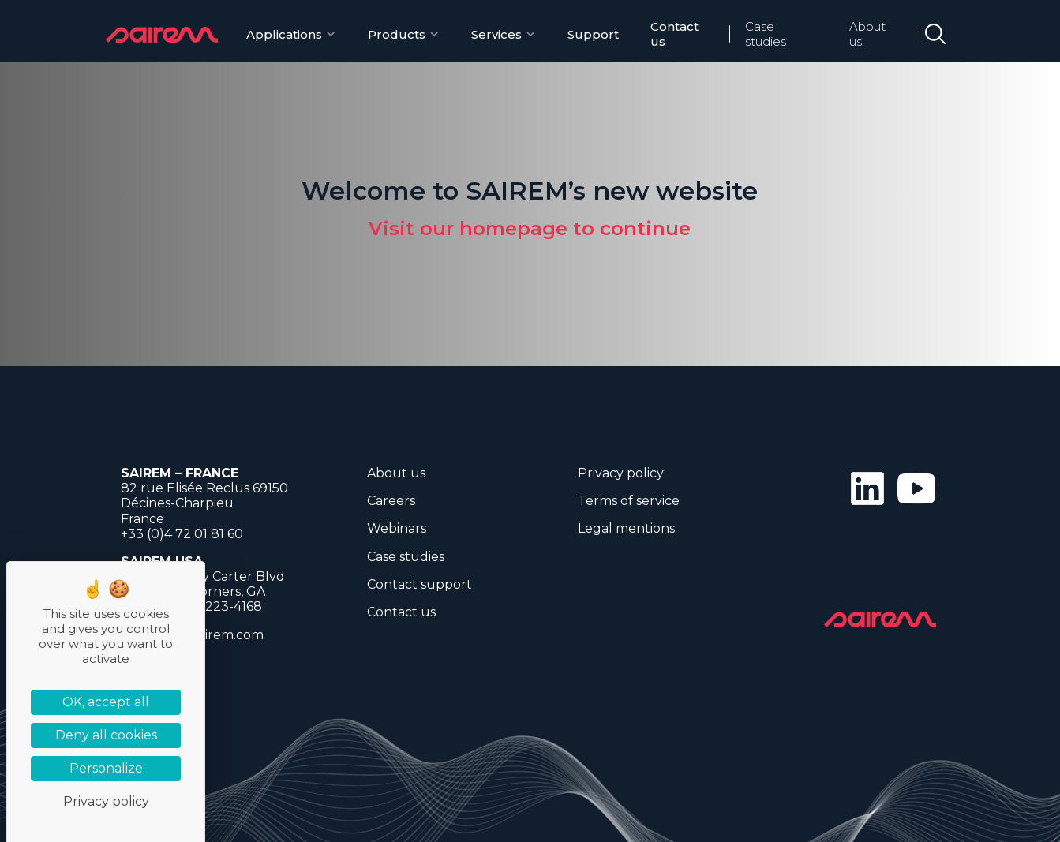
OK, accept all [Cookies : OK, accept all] (105, 701)
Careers (391, 500)
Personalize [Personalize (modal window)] (106, 768)
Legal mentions (626, 528)
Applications (284, 34)
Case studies (765, 34)
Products (396, 34)
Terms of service (629, 500)
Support (593, 34)
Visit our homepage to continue (530, 228)
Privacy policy (621, 473)
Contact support (419, 584)
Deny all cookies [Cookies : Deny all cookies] (106, 735)
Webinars (396, 528)
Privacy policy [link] (106, 801)
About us (867, 34)
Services (496, 34)
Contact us (674, 34)
